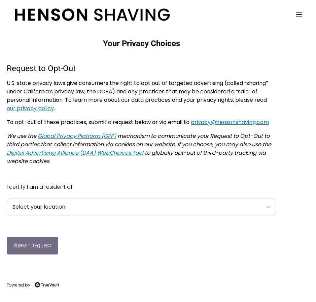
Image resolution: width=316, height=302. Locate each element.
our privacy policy (30, 108)
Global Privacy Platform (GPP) (77, 136)
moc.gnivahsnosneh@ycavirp (230, 122)
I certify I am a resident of (40, 187)
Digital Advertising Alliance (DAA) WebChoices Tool (75, 153)
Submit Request (32, 245)
